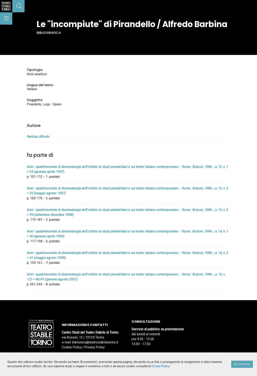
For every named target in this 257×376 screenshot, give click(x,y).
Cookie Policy (72, 347)
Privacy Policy (94, 347)
